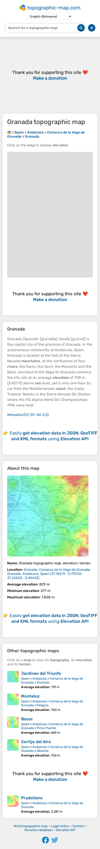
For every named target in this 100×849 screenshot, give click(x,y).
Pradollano (32, 797)
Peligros (42, 705)
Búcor (27, 719)
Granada (43, 682)
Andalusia (39, 679)
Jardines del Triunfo (41, 673)
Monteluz (30, 696)
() (49, 574)
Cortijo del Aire (36, 741)
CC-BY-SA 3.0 (35, 415)
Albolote (43, 751)
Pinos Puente (46, 728)
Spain (25, 679)
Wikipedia (14, 415)
